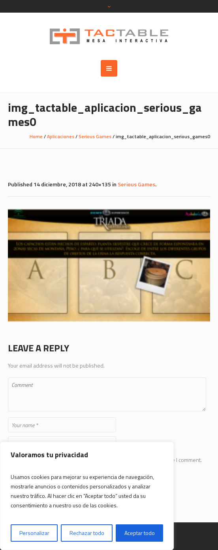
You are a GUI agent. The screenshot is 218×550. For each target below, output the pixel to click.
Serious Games (95, 136)
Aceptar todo (139, 533)
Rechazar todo (87, 533)
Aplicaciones (60, 136)
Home (36, 136)
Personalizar (34, 533)
